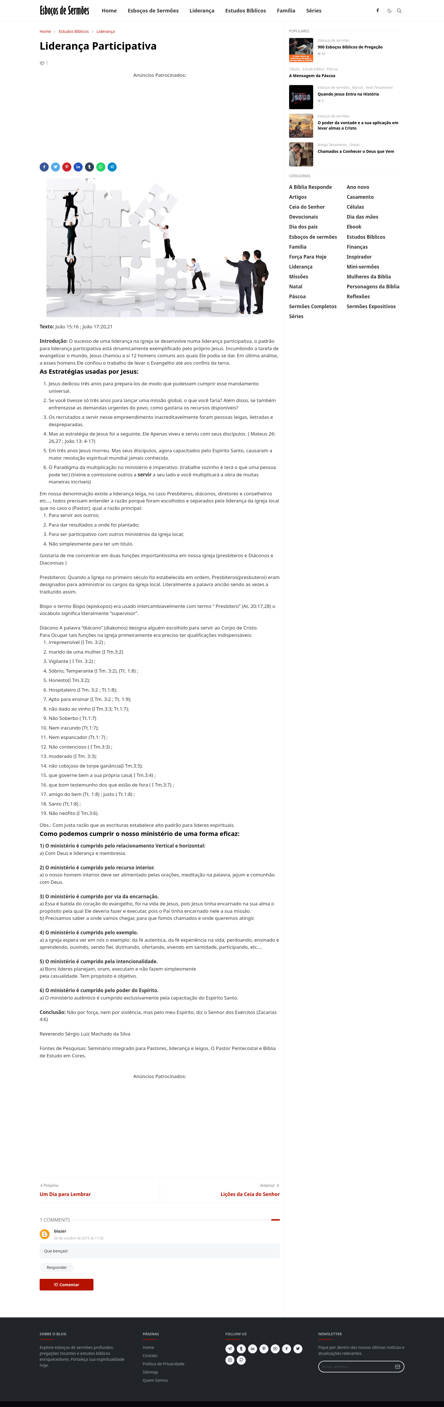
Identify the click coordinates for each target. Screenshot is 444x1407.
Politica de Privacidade (163, 1363)
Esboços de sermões (333, 40)
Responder (57, 1267)
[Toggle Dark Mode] (389, 10)
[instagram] (229, 1360)
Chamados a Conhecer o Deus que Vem (356, 151)
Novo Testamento (379, 87)
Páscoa (332, 69)
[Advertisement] (160, 122)
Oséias (354, 144)
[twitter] (297, 1348)
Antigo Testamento (333, 144)
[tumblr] (241, 1348)
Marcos (358, 87)
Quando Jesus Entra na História (348, 94)
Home (148, 1347)
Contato (150, 1355)
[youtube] (275, 1348)
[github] (241, 1360)
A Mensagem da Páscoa (312, 75)
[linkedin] (252, 1348)
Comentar (66, 1284)
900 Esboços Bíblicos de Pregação (350, 47)
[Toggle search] (399, 11)
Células (295, 69)
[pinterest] (263, 1348)
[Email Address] (355, 1366)
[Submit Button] (397, 1366)
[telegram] (229, 1348)
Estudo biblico (314, 69)
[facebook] (377, 10)
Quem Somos (155, 1380)
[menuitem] (109, 10)
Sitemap (150, 1372)
